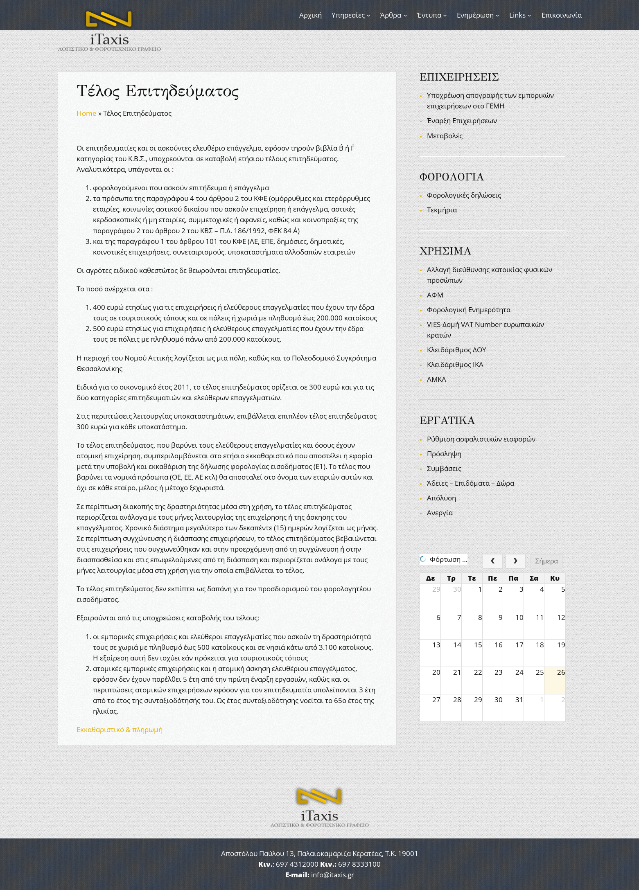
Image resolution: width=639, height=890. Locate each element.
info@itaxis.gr (332, 874)
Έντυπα (429, 15)
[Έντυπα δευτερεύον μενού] (445, 15)
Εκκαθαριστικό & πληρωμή (120, 729)
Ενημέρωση (475, 15)
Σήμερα (546, 561)
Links (517, 15)
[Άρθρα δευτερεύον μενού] (405, 15)
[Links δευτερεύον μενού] (529, 15)
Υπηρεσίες (348, 15)
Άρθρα (390, 15)
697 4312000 (297, 864)
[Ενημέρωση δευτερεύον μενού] (497, 15)
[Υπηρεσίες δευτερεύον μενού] (368, 15)
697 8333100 (359, 864)
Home (87, 113)
